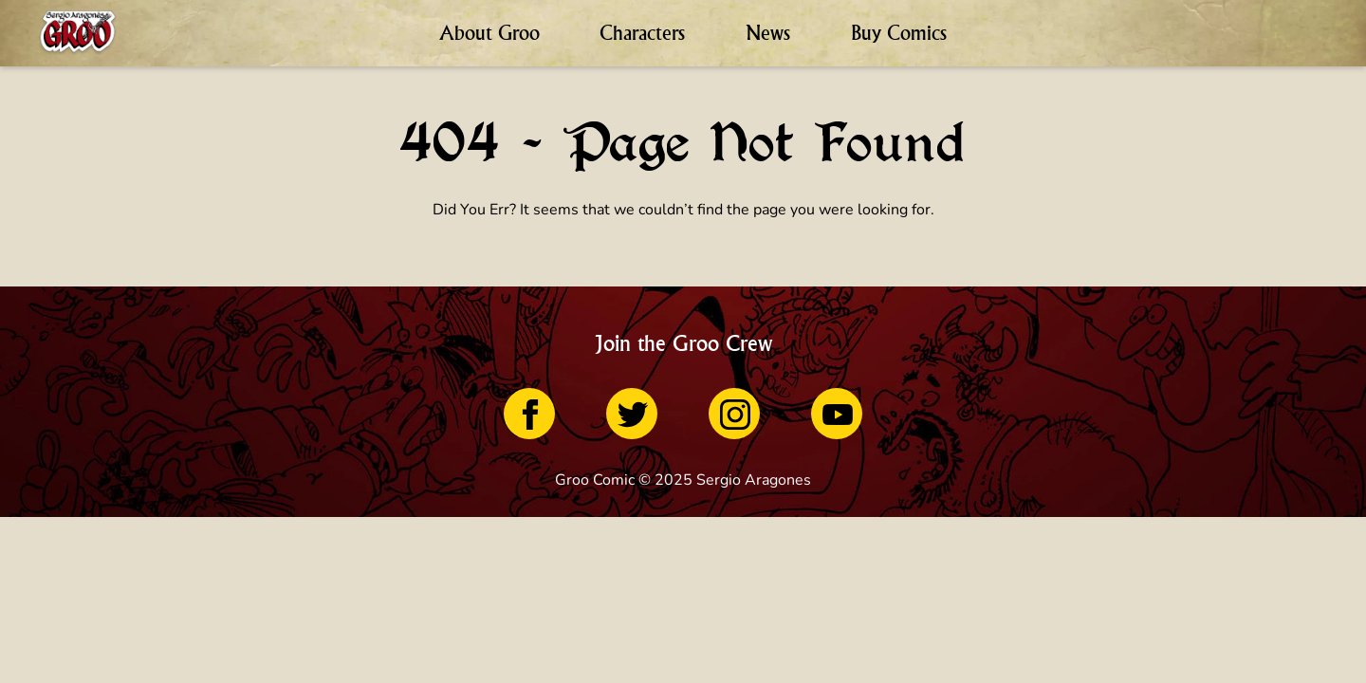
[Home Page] (78, 33)
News (768, 33)
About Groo (489, 33)
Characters (642, 33)
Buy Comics (899, 33)
